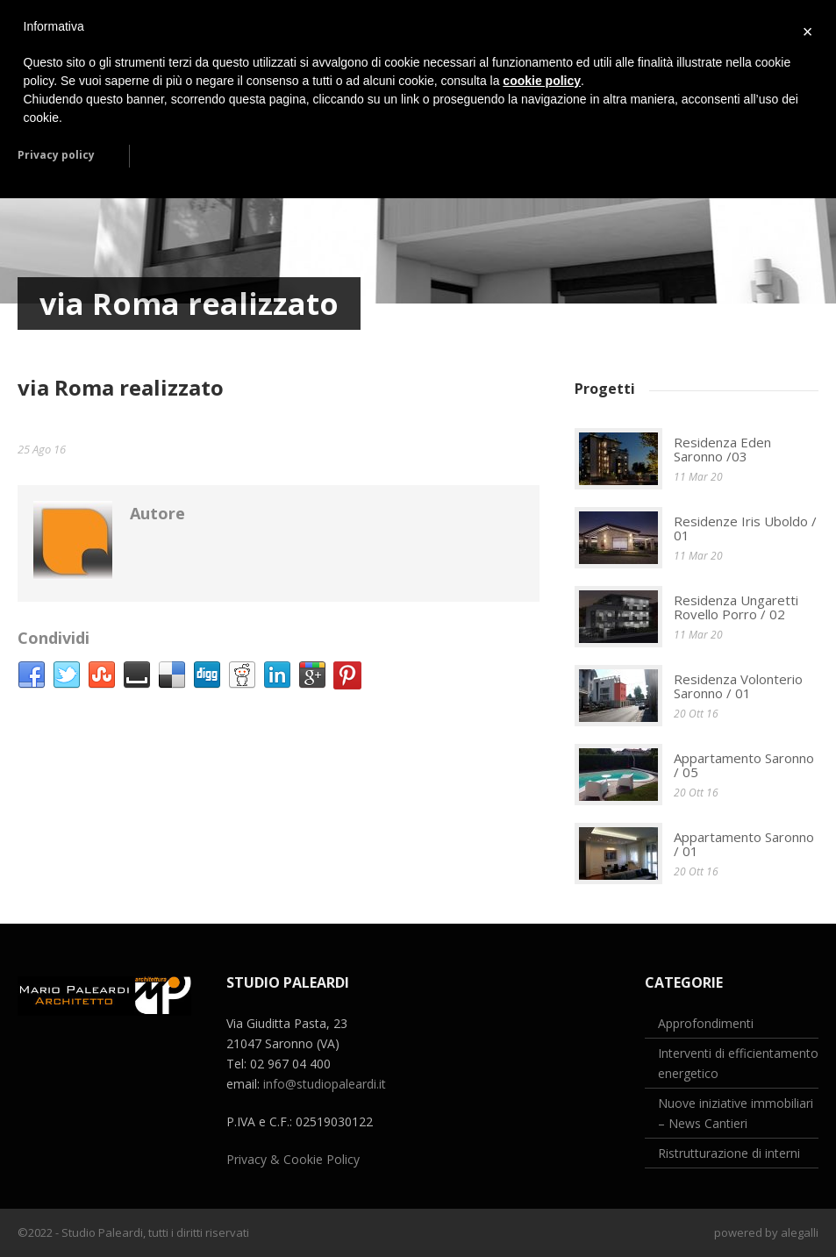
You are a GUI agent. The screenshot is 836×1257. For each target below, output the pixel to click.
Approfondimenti (706, 1023)
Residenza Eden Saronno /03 (722, 449)
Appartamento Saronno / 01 (744, 844)
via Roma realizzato (121, 387)
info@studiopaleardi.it (324, 1083)
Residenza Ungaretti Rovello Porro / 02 (736, 607)
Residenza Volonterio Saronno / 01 (738, 686)
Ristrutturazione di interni (729, 1153)
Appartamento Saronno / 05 (744, 765)
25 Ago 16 (42, 449)
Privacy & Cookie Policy (293, 1159)
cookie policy (542, 81)
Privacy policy (56, 154)
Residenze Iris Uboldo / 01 (745, 528)
